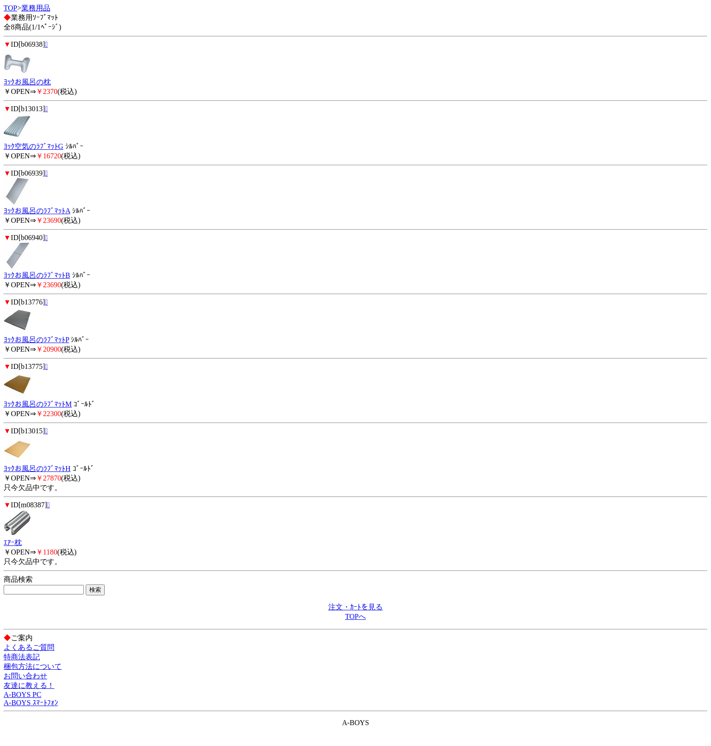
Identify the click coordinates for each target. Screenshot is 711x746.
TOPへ (355, 616)
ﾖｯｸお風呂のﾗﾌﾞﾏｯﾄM (38, 404)
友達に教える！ (29, 685)
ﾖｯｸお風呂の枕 (27, 82)
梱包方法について (33, 666)
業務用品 (35, 8)
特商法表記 (22, 657)
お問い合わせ (25, 676)
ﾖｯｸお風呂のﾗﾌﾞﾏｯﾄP (36, 340)
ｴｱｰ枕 (13, 542)
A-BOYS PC (22, 694)
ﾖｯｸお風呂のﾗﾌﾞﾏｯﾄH (37, 468)
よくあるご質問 (29, 647)
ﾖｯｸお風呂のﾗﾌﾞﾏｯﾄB (37, 275)
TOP (10, 8)
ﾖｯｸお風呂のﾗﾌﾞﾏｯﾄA (37, 211)
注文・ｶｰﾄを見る (355, 607)
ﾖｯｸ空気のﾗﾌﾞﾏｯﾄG (33, 146)
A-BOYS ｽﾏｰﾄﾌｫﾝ (31, 703)
